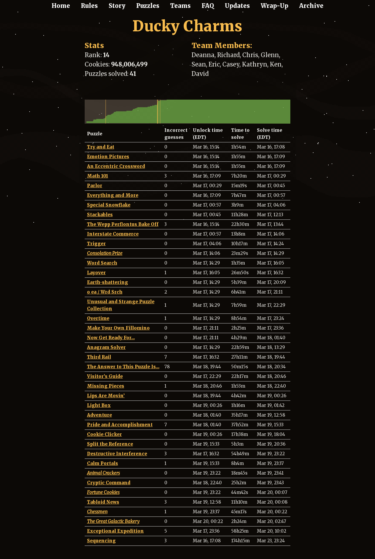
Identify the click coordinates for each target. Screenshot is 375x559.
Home (61, 5)
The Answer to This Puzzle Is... (123, 366)
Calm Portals (102, 463)
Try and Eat (100, 147)
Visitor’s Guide (105, 376)
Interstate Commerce (113, 234)
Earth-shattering (107, 282)
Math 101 (97, 176)
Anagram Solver (106, 347)
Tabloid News (103, 502)
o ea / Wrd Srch (104, 292)
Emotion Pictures (108, 156)
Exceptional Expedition (115, 531)
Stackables (100, 214)
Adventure (99, 415)
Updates (237, 5)
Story (117, 5)
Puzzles (147, 5)
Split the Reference (110, 444)
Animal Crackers (103, 473)
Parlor (94, 185)
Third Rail (99, 357)
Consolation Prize (104, 253)
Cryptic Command (108, 482)
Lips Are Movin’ (106, 395)
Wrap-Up (274, 5)
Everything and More (112, 195)
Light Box (99, 405)
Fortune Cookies (103, 492)
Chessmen (97, 511)
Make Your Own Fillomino (118, 328)
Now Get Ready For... (111, 337)
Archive (311, 5)
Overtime (98, 318)
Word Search (102, 263)
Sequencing (101, 540)
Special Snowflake (108, 205)
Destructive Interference (117, 453)
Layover (96, 272)
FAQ (208, 5)
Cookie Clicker (104, 434)
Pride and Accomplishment (120, 424)
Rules (89, 5)
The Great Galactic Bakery (113, 521)
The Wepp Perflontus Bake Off (122, 224)
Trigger (96, 243)
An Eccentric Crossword (116, 166)
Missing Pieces (105, 386)
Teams (180, 5)
